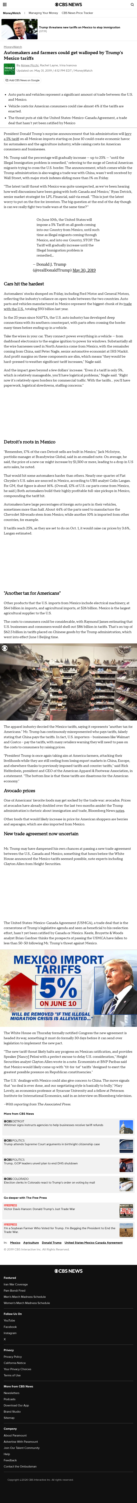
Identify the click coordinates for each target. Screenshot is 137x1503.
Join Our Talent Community (22, 1447)
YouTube (9, 1320)
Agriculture (31, 1243)
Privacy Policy (13, 1356)
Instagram (10, 1333)
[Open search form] (132, 4)
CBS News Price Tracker (77, 13)
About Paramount (15, 1435)
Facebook (10, 1326)
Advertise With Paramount (21, 1441)
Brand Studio (12, 1411)
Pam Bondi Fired (14, 1290)
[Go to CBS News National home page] (68, 4)
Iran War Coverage (16, 1284)
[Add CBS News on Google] (22, 80)
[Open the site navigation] (25, 4)
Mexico (15, 1243)
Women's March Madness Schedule (27, 1303)
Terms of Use (12, 1375)
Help (7, 1454)
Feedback (10, 1460)
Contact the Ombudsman (20, 1466)
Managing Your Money (43, 13)
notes (120, 811)
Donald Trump (52, 1243)
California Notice (15, 1363)
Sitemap (9, 1417)
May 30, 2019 (84, 270)
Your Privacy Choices (17, 1369)
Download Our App (16, 1405)
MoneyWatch (12, 13)
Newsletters (11, 1393)
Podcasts (9, 1399)
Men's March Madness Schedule (25, 1296)
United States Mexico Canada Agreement (94, 1243)
